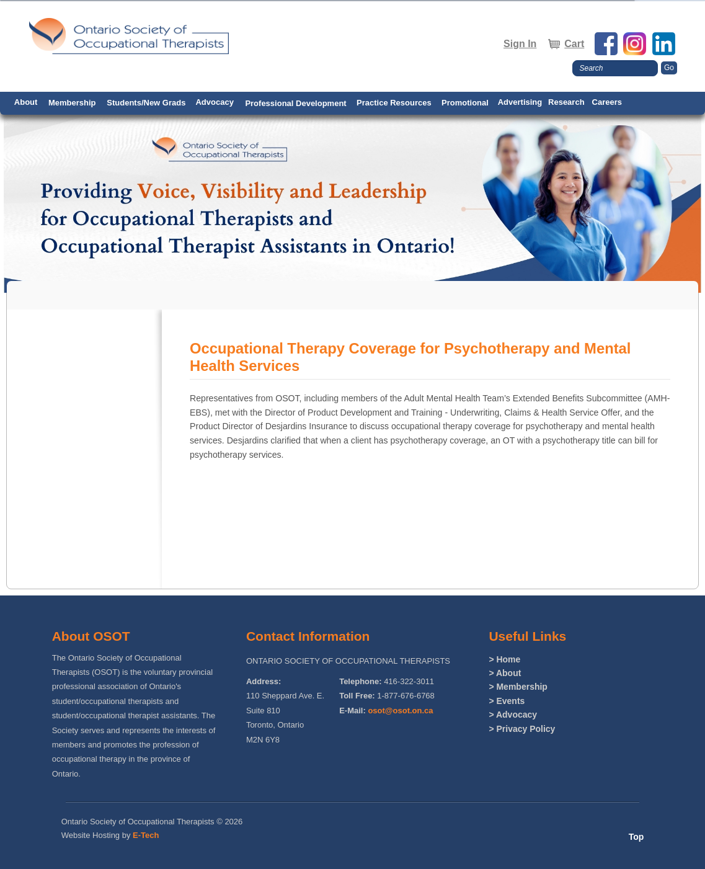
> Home (504, 659)
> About (505, 673)
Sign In (519, 43)
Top (636, 837)
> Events (507, 701)
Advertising (520, 102)
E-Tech (146, 835)
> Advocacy (513, 715)
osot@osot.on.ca (400, 710)
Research (566, 102)
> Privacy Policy (522, 729)
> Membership (518, 687)
